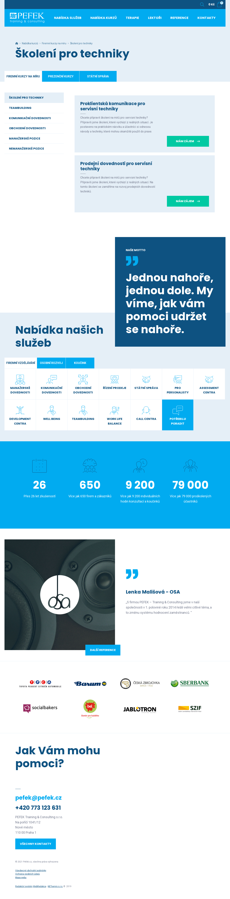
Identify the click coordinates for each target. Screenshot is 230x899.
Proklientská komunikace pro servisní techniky (112, 106)
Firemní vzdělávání (20, 363)
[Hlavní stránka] (16, 43)
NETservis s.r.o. (55, 886)
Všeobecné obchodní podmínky (30, 870)
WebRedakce (39, 886)
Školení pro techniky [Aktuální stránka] (81, 43)
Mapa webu (20, 877)
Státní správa (98, 76)
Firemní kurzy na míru (54, 43)
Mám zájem (188, 141)
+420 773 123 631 (38, 808)
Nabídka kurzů (30, 43)
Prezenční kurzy (60, 76)
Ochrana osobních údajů (27, 874)
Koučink (80, 363)
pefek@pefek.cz (38, 798)
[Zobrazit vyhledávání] (202, 4)
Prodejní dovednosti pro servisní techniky (116, 166)
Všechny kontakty (35, 844)
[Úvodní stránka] (31, 19)
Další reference (103, 650)
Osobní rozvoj (51, 363)
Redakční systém (24, 886)
